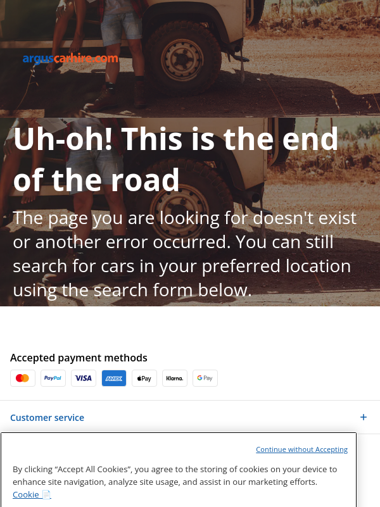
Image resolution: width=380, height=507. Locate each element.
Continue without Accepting (302, 464)
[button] (190, 417)
